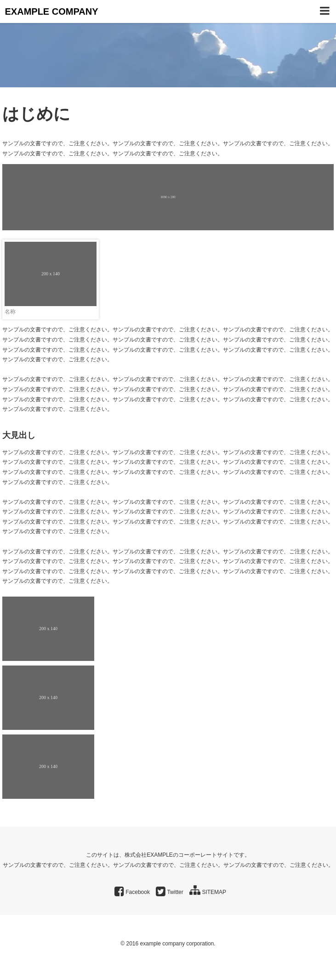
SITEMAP (207, 892)
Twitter (169, 892)
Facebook (132, 892)
